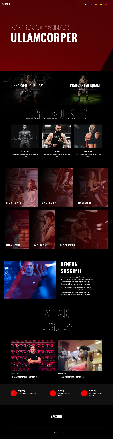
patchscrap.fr (59, 433)
